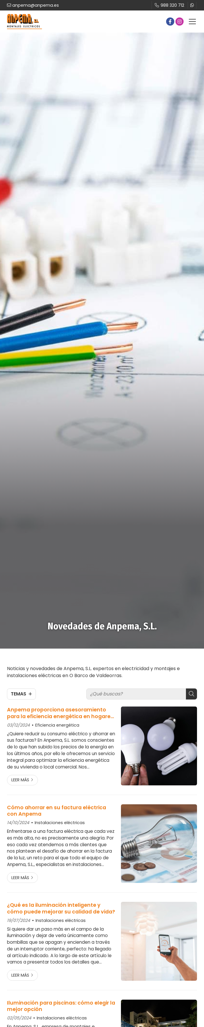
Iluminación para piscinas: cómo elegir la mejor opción (61, 1006)
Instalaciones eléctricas (60, 823)
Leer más (20, 780)
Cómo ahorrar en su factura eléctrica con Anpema (56, 810)
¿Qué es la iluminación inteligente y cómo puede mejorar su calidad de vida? (61, 908)
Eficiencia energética (57, 725)
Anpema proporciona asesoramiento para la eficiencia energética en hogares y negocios (60, 713)
